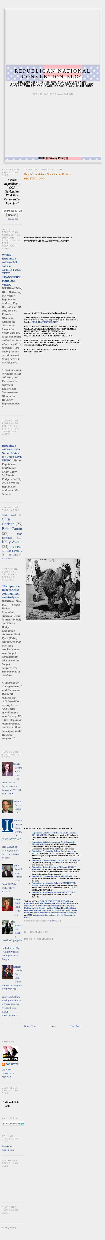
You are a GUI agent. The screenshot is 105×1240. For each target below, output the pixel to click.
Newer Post (30, 1026)
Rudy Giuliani (41, 906)
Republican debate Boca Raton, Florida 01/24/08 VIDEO (47, 176)
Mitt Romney (40, 908)
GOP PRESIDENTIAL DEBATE (55, 901)
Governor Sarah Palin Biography (16, 907)
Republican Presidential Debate (38, 903)
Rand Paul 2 (14, 550)
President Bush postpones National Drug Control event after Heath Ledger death (50, 910)
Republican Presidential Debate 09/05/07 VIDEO (54, 876)
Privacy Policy (57, 158)
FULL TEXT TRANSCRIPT (45, 322)
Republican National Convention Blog (53, 73)
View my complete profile (8, 1073)
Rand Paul (16, 546)
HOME (42, 158)
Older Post (75, 1026)
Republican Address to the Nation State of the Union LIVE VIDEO (12, 453)
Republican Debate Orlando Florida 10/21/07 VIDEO (56, 860)
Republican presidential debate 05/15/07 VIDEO (53, 892)
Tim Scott (6, 558)
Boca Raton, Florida (65, 903)
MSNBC (28, 906)
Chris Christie (8, 521)
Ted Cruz (12, 554)
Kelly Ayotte (12, 542)
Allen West (9, 514)
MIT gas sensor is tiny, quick (41, 915)
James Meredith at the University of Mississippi (55, 912)
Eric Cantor (12, 528)
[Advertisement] (55, 36)
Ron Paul (53, 908)
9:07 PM (53, 921)
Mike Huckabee (59, 906)
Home (53, 1026)
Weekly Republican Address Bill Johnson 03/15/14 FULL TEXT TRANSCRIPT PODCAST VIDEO (11, 269)
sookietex (12, 1064)
